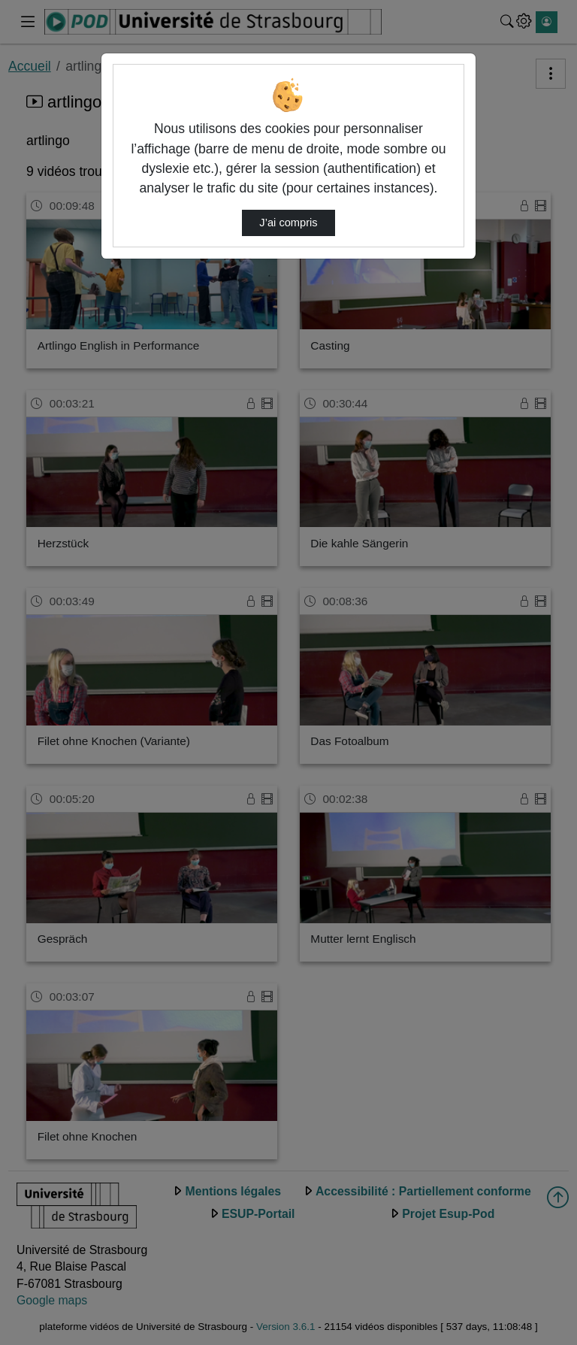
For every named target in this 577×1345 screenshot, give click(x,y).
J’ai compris (288, 223)
